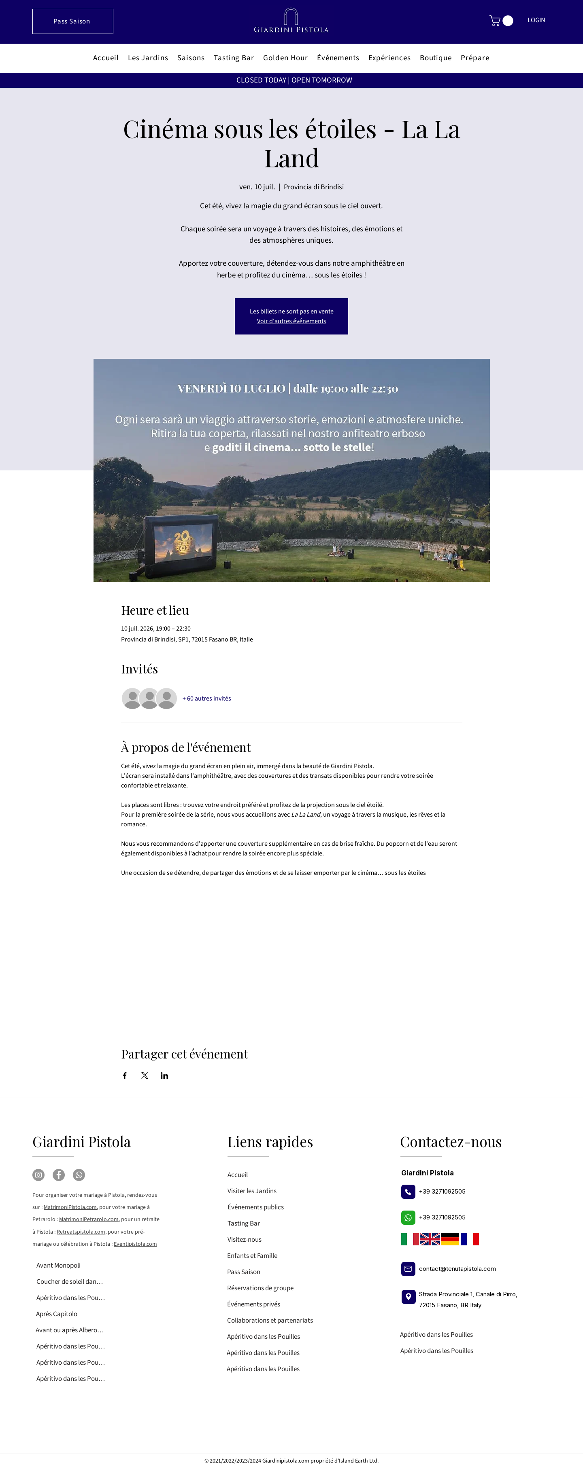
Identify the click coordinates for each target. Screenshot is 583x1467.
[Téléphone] (408, 1192)
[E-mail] (408, 1269)
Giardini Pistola (81, 1141)
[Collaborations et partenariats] (286, 1320)
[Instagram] (38, 1175)
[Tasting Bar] (262, 1223)
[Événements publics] (262, 1207)
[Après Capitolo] (70, 1314)
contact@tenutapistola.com (457, 1268)
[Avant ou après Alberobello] (70, 1330)
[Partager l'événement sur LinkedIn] (164, 1075)
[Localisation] (409, 1297)
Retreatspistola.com (81, 1232)
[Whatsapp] (79, 1175)
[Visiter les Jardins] (262, 1191)
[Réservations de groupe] (286, 1288)
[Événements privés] (286, 1304)
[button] (502, 20)
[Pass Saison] (72, 21)
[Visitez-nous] (262, 1240)
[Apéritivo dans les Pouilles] (70, 1298)
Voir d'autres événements (291, 321)
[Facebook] (59, 1175)
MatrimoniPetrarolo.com (89, 1219)
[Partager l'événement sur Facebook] (125, 1075)
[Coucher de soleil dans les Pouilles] (70, 1282)
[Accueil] (262, 1175)
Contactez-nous (451, 1141)
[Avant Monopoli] (70, 1265)
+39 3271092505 (442, 1191)
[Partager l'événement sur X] (145, 1075)
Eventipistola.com (135, 1244)
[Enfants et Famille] (261, 1256)
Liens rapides (270, 1141)
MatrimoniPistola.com (70, 1207)
